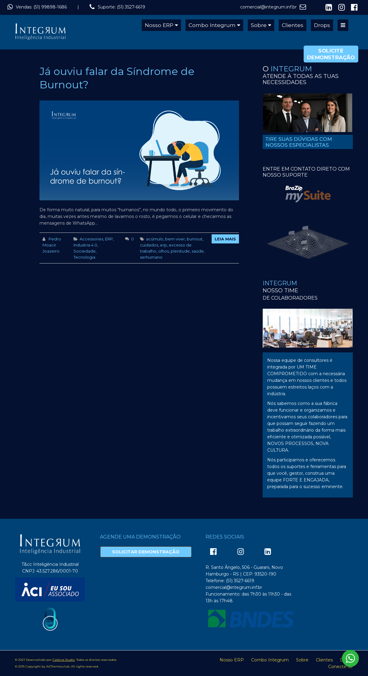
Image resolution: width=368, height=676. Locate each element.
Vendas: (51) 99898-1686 (41, 7)
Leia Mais (225, 238)
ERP (109, 238)
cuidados (149, 245)
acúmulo (154, 238)
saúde (198, 251)
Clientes (292, 25)
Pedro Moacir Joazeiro (52, 244)
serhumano (151, 257)
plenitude (180, 251)
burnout (195, 238)
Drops (322, 25)
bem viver (175, 238)
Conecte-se (340, 666)
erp (163, 245)
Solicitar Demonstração (145, 552)
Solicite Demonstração (331, 54)
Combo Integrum (212, 25)
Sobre (259, 25)
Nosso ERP (159, 25)
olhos (163, 251)
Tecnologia (84, 257)
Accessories (91, 238)
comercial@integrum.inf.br (268, 7)
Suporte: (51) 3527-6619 (121, 7)
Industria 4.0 (85, 245)
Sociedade (84, 251)
